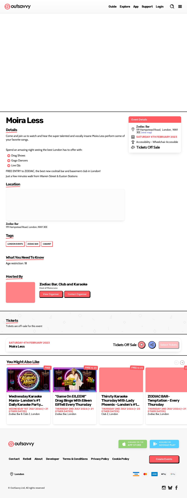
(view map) (146, 132)
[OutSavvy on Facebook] (176, 487)
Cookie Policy (120, 459)
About (38, 459)
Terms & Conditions (75, 459)
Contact (14, 459)
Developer (52, 459)
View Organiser (51, 294)
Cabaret (47, 244)
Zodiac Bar (32, 244)
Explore (125, 6)
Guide (113, 6)
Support (147, 6)
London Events (15, 244)
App (135, 6)
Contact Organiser (77, 294)
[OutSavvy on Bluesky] (170, 487)
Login (159, 6)
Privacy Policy (100, 459)
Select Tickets (168, 344)
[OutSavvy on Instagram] (163, 487)
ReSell (27, 459)
